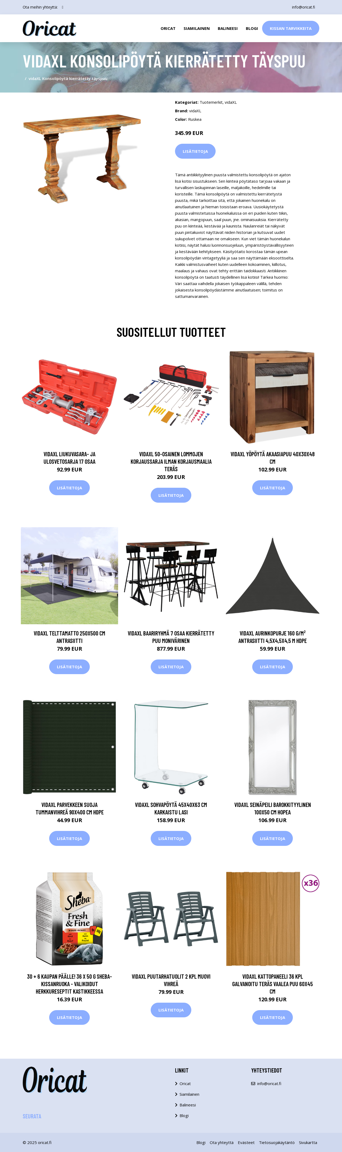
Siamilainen (197, 28)
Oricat (168, 28)
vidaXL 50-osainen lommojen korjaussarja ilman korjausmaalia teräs (171, 461)
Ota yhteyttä (222, 1142)
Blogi (252, 28)
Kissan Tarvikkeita (291, 28)
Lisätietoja (195, 151)
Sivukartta (308, 1142)
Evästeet (246, 1142)
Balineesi (228, 28)
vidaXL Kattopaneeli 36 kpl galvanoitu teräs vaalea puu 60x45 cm (272, 984)
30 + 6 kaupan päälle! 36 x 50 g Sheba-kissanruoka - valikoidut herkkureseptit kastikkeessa (69, 984)
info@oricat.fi (303, 7)
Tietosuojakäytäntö (277, 1142)
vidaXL (231, 102)
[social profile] (62, 7)
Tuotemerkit (211, 102)
